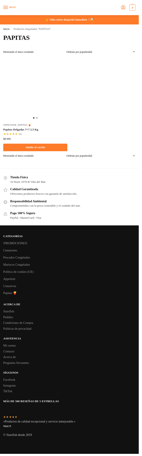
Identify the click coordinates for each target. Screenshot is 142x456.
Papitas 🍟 (24, 125)
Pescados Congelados (16, 257)
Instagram (9, 385)
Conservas (9, 286)
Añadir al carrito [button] (35, 147)
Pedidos (8, 317)
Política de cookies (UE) (18, 271)
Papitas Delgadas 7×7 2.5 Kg (20, 129)
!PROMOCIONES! (15, 243)
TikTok (7, 391)
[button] (132, 8)
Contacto (9, 351)
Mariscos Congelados (16, 264)
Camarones (10, 250)
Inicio (6, 29)
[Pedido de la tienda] (101, 52)
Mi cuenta (9, 345)
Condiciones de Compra (18, 322)
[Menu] (9, 7)
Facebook (9, 379)
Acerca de (9, 357)
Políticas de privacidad (17, 328)
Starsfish (8, 311)
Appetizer (9, 125)
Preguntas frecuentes (16, 362)
